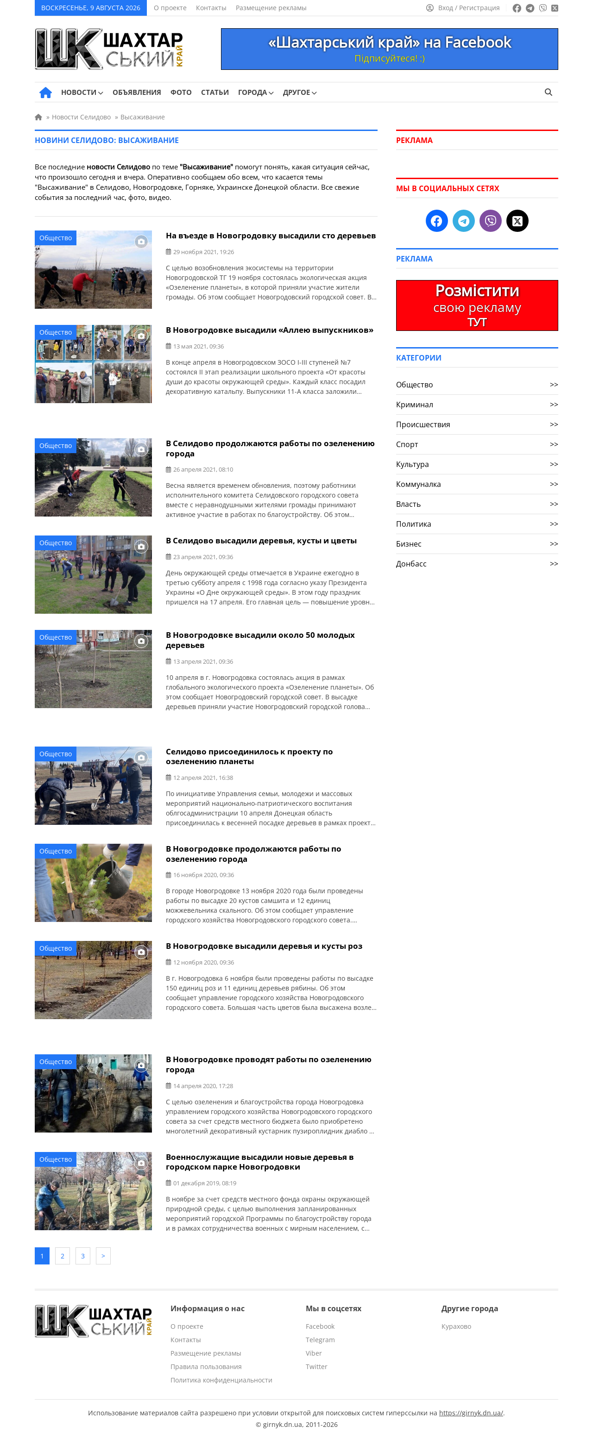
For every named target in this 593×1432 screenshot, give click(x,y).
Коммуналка (477, 484)
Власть (477, 504)
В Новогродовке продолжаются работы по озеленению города (253, 851)
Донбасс (477, 563)
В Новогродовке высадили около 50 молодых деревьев (260, 639)
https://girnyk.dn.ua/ (471, 1406)
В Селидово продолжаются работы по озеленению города (270, 448)
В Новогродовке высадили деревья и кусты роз (264, 943)
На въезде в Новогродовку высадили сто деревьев (271, 235)
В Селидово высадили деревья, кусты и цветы (261, 540)
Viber (314, 1347)
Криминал (477, 404)
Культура (477, 464)
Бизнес (477, 543)
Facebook (320, 1320)
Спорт (477, 444)
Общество (55, 237)
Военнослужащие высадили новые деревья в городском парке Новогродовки (260, 1158)
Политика (477, 523)
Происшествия (477, 424)
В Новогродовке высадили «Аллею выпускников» (269, 329)
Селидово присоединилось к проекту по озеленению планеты (249, 755)
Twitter (317, 1360)
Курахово (456, 1320)
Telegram (320, 1333)
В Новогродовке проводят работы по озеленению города (269, 1062)
